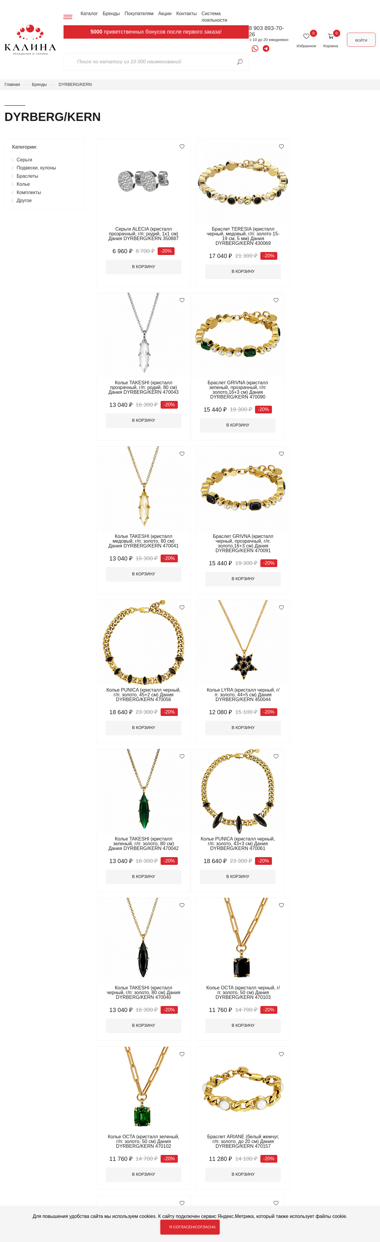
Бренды (110, 13)
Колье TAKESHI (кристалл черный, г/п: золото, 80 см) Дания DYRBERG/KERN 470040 (236, 692)
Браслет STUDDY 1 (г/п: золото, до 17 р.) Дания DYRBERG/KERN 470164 (236, 991)
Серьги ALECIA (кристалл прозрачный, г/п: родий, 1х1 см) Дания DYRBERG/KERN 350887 (141, 234)
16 (265, 1078)
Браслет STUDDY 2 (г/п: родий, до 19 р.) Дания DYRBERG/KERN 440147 (331, 841)
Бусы (171, 1149)
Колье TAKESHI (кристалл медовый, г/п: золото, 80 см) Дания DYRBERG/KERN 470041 (236, 388)
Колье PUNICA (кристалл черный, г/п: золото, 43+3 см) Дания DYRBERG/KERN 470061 (141, 692)
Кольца (174, 1165)
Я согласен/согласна (192, 1227)
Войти (359, 39)
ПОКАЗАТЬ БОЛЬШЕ (236, 1058)
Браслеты (27, 176)
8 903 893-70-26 (264, 31)
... (257, 1078)
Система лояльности (214, 17)
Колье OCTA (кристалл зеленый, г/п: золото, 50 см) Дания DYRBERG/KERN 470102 (141, 841)
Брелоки (175, 1142)
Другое (24, 200)
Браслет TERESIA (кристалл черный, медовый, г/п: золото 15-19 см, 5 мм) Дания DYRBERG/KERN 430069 (236, 236)
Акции (164, 13)
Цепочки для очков (186, 1181)
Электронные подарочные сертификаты (130, 1192)
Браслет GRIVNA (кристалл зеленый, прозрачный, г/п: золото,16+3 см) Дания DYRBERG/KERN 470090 (141, 390)
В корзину (141, 267)
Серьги (24, 159)
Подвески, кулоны (36, 168)
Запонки (175, 1157)
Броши (108, 1149)
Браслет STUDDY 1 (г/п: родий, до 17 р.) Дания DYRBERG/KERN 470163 (141, 991)
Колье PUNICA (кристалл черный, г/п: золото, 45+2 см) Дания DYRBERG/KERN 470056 (141, 542)
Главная (12, 84)
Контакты (186, 13)
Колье (23, 184)
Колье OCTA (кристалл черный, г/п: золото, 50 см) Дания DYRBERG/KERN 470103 (331, 692)
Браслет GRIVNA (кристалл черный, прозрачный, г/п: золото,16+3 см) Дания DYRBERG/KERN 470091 (331, 390)
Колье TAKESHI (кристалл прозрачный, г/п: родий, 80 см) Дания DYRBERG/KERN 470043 (331, 234)
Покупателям (138, 13)
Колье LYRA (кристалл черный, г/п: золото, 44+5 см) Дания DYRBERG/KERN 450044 (236, 542)
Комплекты (29, 192)
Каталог (88, 13)
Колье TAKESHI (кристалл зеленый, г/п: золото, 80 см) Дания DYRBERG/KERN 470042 (331, 542)
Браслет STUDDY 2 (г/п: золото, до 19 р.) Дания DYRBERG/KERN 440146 (331, 991)
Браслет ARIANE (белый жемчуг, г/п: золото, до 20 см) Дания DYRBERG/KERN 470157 (236, 841)
